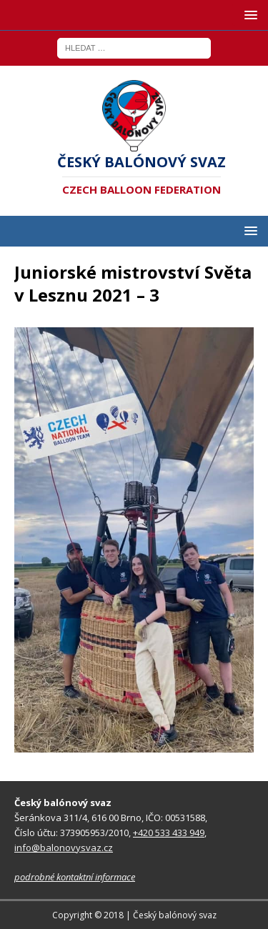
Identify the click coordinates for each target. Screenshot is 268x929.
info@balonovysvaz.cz (63, 847)
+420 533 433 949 (168, 832)
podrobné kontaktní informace (74, 876)
